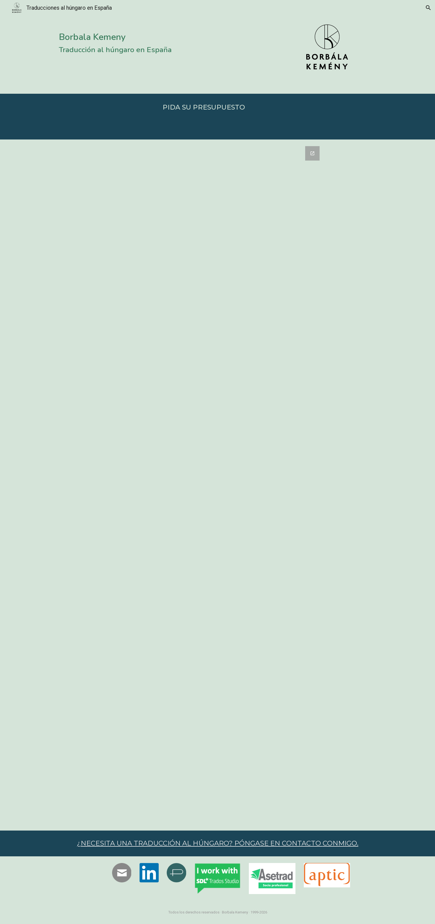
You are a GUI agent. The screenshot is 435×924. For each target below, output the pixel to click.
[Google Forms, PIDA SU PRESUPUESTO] (217, 485)
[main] (122, 39)
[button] (428, 7)
